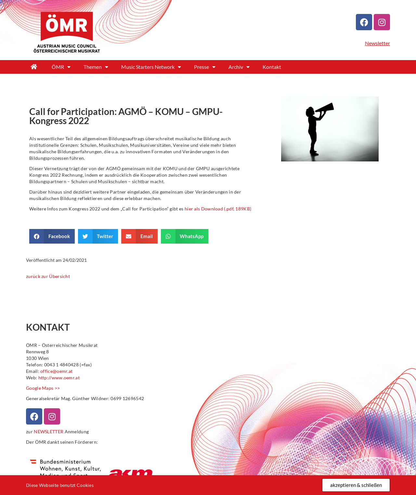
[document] (208, 247)
